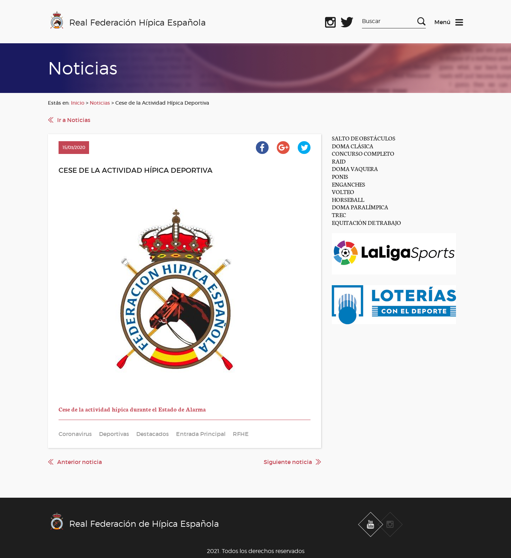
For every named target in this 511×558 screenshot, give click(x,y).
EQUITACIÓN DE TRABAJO (366, 222)
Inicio (77, 103)
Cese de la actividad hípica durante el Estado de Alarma (132, 409)
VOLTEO (343, 191)
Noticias (100, 103)
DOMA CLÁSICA (352, 146)
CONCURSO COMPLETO (363, 153)
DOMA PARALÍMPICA (360, 207)
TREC (339, 214)
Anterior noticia (79, 462)
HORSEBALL (348, 199)
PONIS (340, 176)
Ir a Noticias (73, 120)
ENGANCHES (348, 184)
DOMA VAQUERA (355, 168)
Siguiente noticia (288, 462)
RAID (339, 161)
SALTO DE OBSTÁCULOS (363, 138)
